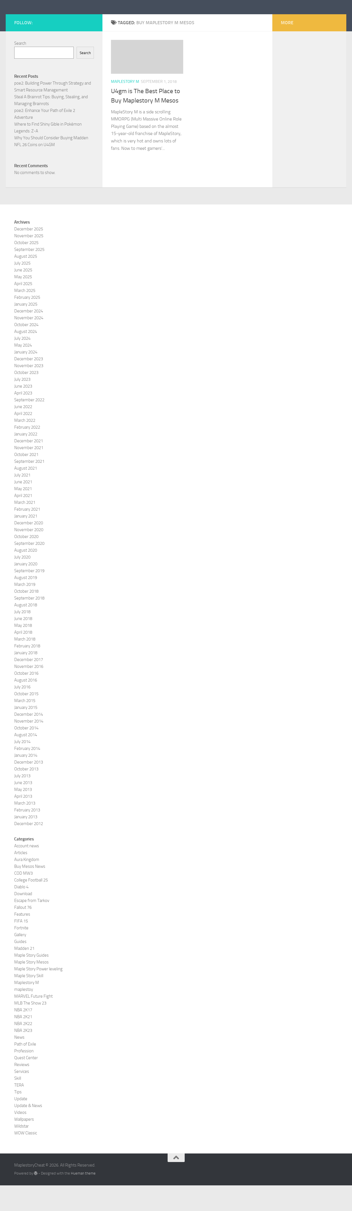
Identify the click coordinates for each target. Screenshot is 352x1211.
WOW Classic (25, 1158)
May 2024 (23, 370)
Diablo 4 (21, 912)
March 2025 (24, 316)
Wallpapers (24, 1144)
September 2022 (29, 425)
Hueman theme (83, 1199)
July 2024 (22, 364)
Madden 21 (24, 974)
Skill (17, 1103)
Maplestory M (125, 107)
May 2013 (23, 815)
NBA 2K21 (23, 1042)
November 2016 (28, 692)
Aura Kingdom (26, 885)
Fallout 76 (23, 933)
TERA (19, 1110)
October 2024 (26, 350)
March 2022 (24, 446)
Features (22, 939)
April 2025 (23, 309)
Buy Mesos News (29, 892)
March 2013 (24, 828)
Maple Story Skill (28, 1001)
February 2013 (27, 835)
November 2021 (28, 473)
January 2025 (25, 329)
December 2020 (28, 548)
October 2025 (26, 268)
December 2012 (28, 849)
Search (20, 68)
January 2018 (25, 678)
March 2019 (24, 610)
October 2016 (26, 698)
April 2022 (23, 439)
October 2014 (26, 753)
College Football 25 (31, 905)
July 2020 (22, 582)
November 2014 (28, 746)
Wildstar (21, 1151)
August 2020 (25, 575)
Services (21, 1097)
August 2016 (25, 705)
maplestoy (23, 1015)
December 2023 (28, 384)
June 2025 (23, 295)
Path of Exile (25, 1069)
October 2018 (26, 616)
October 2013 (26, 794)
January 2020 (25, 589)
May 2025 (23, 302)
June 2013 (23, 808)
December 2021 (28, 466)
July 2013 (22, 801)
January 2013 (25, 842)
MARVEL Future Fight (33, 1021)
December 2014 (28, 739)
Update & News (28, 1131)
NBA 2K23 (23, 1056)
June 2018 (23, 644)
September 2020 (29, 569)
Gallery (20, 960)
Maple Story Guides (31, 980)
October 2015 (26, 719)
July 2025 (22, 288)
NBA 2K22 (23, 1049)
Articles (20, 878)
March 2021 (24, 528)
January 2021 (25, 541)
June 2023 (23, 411)
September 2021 (29, 487)
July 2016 (22, 712)
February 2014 (27, 774)
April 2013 (23, 822)
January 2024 (25, 377)
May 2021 (23, 514)
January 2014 (25, 781)
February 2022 (27, 452)
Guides (20, 967)
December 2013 (28, 787)
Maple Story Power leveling (38, 994)
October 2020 (26, 562)
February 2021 (27, 534)
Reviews (21, 1090)
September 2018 (29, 623)
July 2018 (22, 637)
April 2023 (23, 418)
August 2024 (25, 357)
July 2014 (22, 767)
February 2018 (27, 671)
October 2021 (26, 480)
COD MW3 (23, 898)
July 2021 (22, 500)
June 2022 (23, 432)
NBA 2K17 (23, 1035)
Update (20, 1124)
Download (23, 919)
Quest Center (26, 1083)
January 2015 (25, 733)
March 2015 (24, 726)
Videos (20, 1138)
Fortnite (21, 953)
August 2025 (25, 282)
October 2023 (26, 398)
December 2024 (28, 336)
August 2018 (25, 630)
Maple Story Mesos (31, 987)
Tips (18, 1117)
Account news (26, 871)
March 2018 (24, 664)
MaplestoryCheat (57, 20)
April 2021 (23, 521)
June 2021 (23, 507)
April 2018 (23, 657)
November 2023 (28, 391)
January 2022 (25, 459)
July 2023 (22, 405)
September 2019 (29, 596)
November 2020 (28, 555)
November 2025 (28, 261)
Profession (24, 1076)
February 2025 (27, 323)
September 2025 (29, 275)
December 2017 (28, 685)
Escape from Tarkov (31, 926)
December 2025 (28, 254)
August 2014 (25, 760)
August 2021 (25, 493)
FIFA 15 (21, 946)
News (19, 1062)
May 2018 (23, 651)
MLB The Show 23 (30, 1028)
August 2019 (25, 603)
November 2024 (28, 343)
